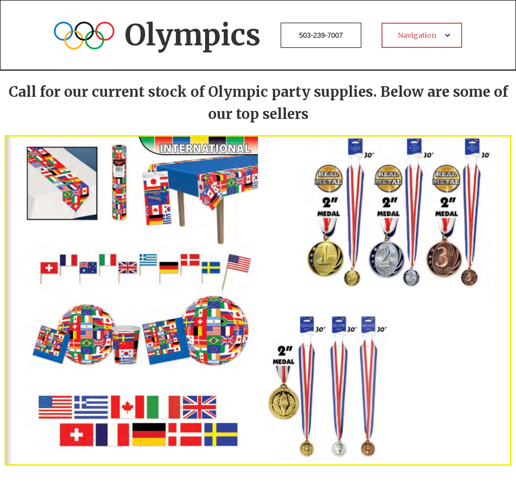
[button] (421, 35)
